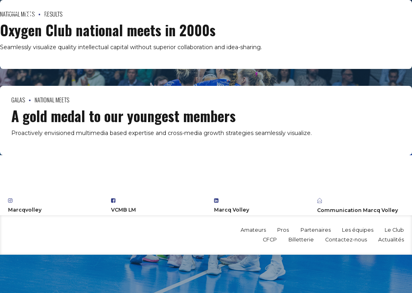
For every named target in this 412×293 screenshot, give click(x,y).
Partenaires (316, 230)
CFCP (270, 240)
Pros (283, 230)
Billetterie (301, 240)
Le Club (394, 230)
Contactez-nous (346, 240)
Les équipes (357, 230)
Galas (18, 100)
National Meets (52, 100)
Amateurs (253, 230)
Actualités (391, 240)
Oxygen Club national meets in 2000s (108, 29)
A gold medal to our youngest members (123, 115)
